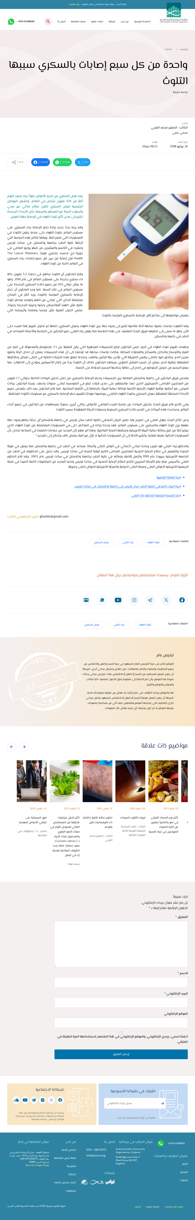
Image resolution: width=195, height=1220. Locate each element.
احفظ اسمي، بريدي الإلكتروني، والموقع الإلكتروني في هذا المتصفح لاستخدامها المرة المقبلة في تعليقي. (122, 1039)
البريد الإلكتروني (176, 993)
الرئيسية (184, 49)
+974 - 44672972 (96, 1149)
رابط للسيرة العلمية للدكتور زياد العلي (156, 495)
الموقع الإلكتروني (176, 1013)
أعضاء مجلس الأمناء (65, 1183)
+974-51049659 (26, 21)
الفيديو (184, 1172)
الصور (185, 1164)
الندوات (184, 1180)
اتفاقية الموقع (152, 1207)
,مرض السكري (101, 543)
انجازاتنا (72, 1174)
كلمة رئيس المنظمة (65, 1158)
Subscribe (162, 1103)
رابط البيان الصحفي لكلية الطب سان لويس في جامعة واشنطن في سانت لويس (127, 486)
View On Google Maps (37, 1165)
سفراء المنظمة (78, 22)
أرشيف (137, 1207)
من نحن (125, 22)
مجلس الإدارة (69, 1150)
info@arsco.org (95, 1155)
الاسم (182, 973)
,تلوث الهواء (153, 543)
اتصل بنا (61, 22)
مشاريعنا (71, 1166)
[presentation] (11, 746)
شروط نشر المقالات (174, 1207)
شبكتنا (112, 22)
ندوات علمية (97, 22)
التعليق (181, 917)
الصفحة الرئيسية (142, 22)
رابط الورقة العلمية (169, 477)
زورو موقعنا (74, 4)
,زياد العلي (128, 543)
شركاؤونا (71, 1191)
